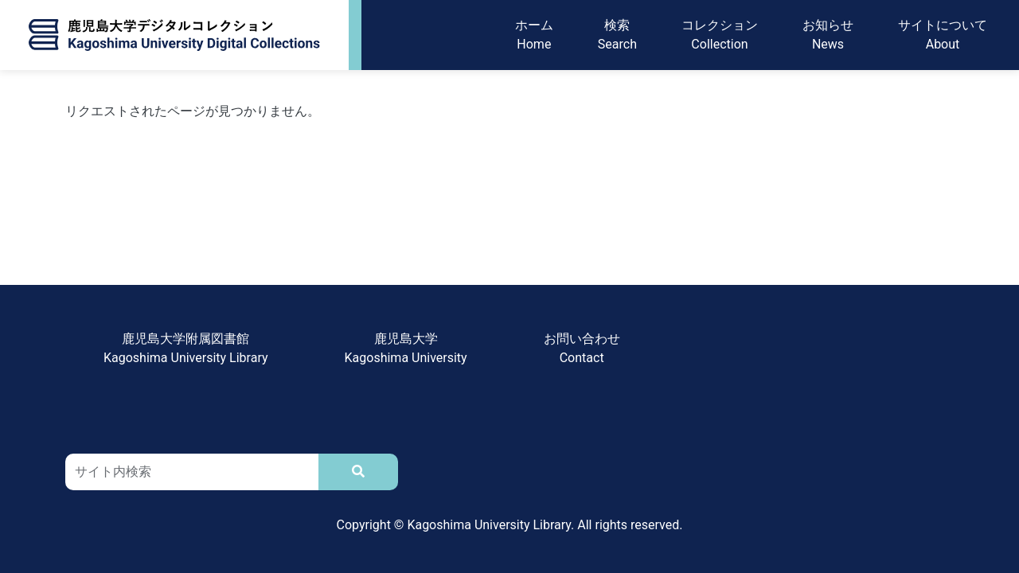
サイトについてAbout (942, 35)
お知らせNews (827, 35)
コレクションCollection (719, 35)
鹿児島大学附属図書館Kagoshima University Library (185, 348)
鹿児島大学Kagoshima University (406, 348)
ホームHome (534, 35)
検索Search (617, 35)
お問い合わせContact (582, 348)
